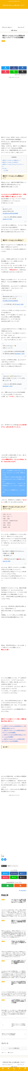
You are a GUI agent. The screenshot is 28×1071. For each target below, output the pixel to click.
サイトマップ (21, 1064)
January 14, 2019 (7, 219)
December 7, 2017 (20, 353)
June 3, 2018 (20, 304)
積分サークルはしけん (13, 865)
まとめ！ (4, 168)
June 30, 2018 (6, 561)
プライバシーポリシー (7, 1064)
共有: (6, 170)
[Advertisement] (14, 17)
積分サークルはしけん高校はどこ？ (11, 160)
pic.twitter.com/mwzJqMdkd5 (10, 300)
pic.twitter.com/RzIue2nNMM (10, 213)
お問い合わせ (14, 1066)
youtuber (4, 865)
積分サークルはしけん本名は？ (10, 162)
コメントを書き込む (14, 1048)
